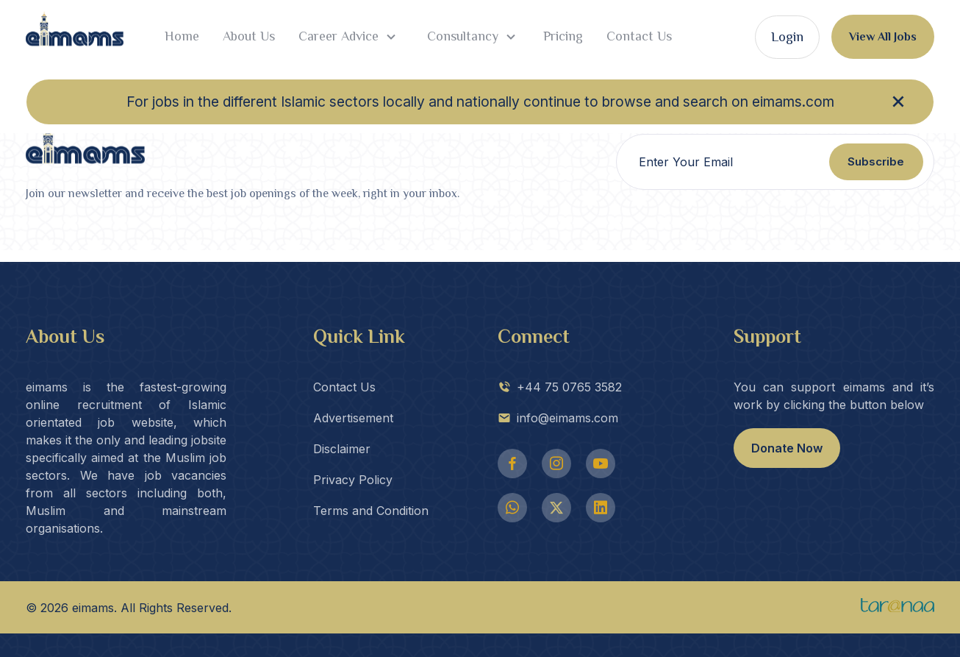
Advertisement (353, 418)
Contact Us (639, 36)
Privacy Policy (353, 479)
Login (787, 36)
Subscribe (876, 161)
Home (182, 36)
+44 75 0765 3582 (560, 387)
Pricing (563, 36)
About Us (249, 36)
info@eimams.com (558, 418)
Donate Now (787, 448)
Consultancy (471, 37)
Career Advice (349, 37)
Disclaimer (341, 448)
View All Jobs (883, 36)
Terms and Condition (371, 510)
